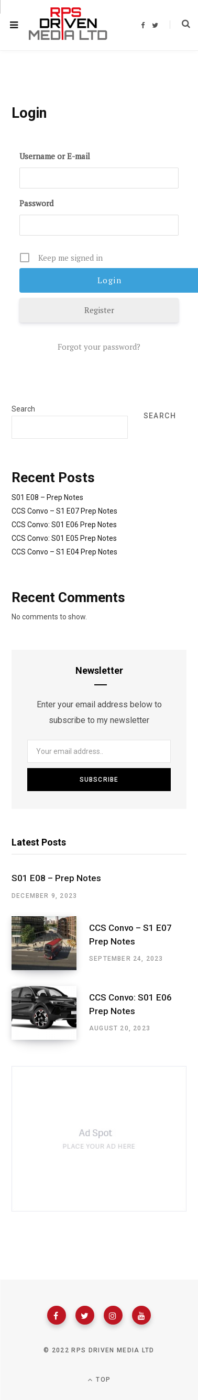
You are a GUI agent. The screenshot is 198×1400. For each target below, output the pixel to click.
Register (99, 310)
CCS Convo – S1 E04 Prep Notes (64, 552)
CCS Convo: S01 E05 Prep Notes (64, 538)
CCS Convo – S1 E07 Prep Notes (64, 511)
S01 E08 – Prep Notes (47, 497)
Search (23, 409)
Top (99, 1380)
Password (36, 203)
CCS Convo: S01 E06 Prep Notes (64, 524)
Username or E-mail (54, 156)
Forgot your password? (99, 346)
